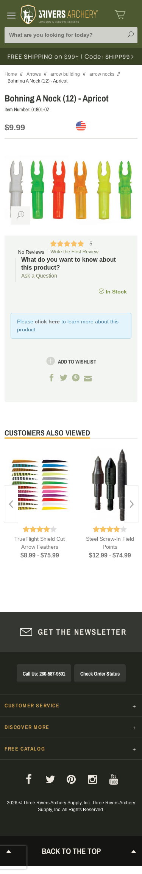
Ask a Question (39, 276)
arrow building (65, 74)
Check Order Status (100, 673)
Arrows (34, 74)
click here (47, 321)
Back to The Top (71, 851)
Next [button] (132, 504)
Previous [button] (11, 504)
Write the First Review (74, 251)
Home (11, 74)
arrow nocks (101, 74)
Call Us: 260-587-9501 (44, 673)
